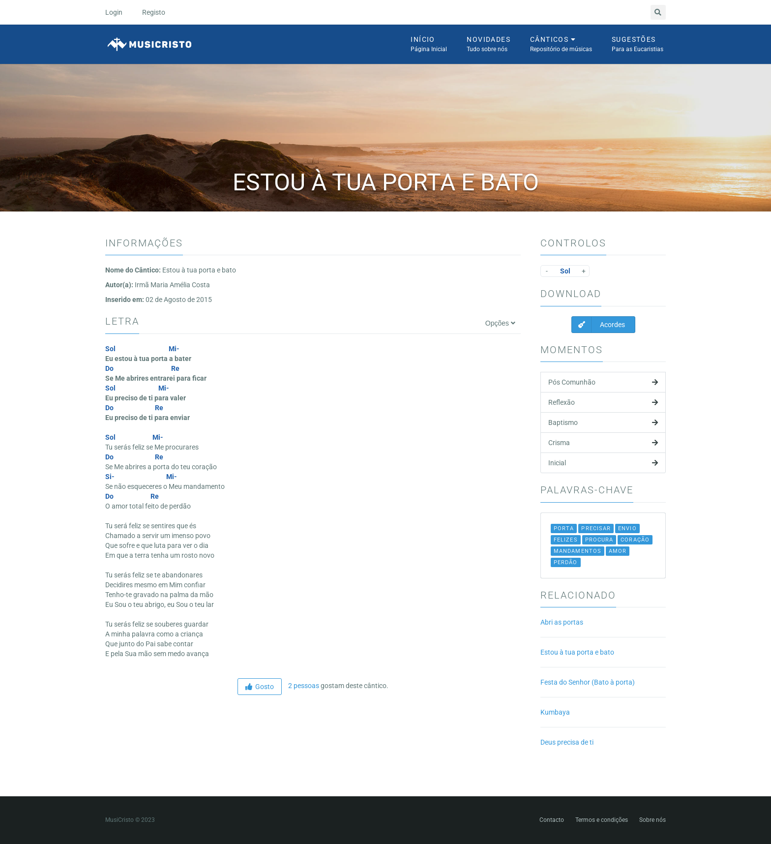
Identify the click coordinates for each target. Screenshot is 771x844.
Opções (500, 323)
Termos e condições (601, 819)
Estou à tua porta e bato (577, 652)
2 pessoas (303, 686)
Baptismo (603, 422)
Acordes (598, 324)
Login (113, 12)
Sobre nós (652, 819)
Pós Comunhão (603, 382)
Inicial (603, 463)
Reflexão (603, 402)
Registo (153, 12)
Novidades (488, 44)
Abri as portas (561, 622)
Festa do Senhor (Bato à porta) (587, 682)
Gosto (259, 687)
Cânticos (561, 44)
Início (429, 44)
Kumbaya (555, 712)
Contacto (551, 819)
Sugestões (637, 44)
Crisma (603, 443)
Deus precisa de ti (566, 742)
